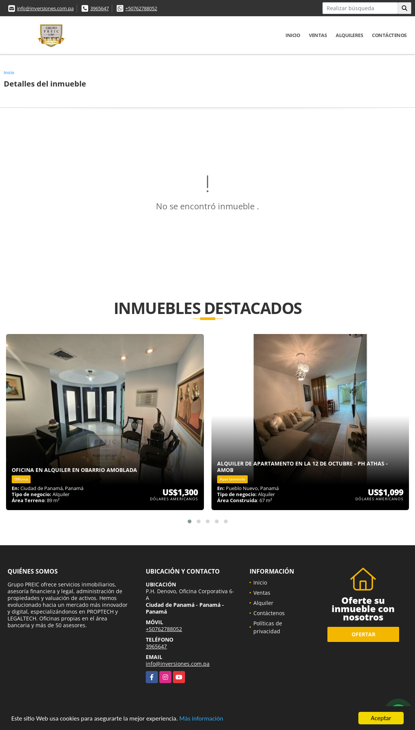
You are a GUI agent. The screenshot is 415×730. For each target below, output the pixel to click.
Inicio (292, 35)
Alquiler (263, 602)
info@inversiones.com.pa (45, 8)
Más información (201, 719)
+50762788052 (141, 8)
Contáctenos (389, 35)
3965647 (99, 8)
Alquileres (349, 35)
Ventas (318, 35)
